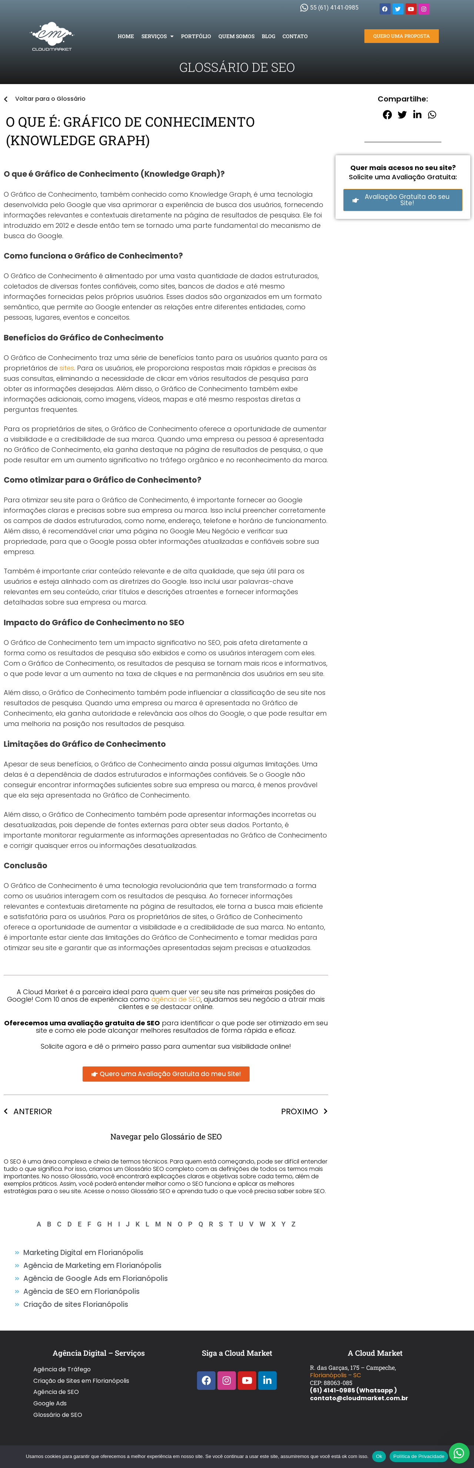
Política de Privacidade (418, 1456)
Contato (295, 36)
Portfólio (196, 36)
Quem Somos (236, 36)
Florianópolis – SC (335, 1369)
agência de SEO (176, 999)
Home (126, 36)
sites (67, 368)
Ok (379, 1456)
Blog (268, 36)
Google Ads (50, 1385)
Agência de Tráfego (62, 1362)
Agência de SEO (56, 1378)
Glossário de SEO (57, 1393)
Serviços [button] (157, 36)
